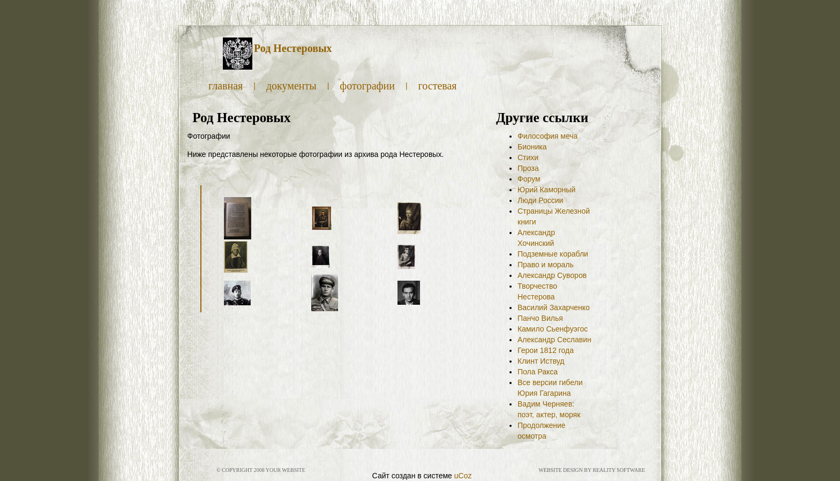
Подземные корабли (553, 254)
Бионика (532, 146)
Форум (529, 179)
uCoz (463, 475)
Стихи (528, 157)
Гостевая (437, 86)
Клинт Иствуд (541, 361)
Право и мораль (546, 264)
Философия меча (548, 136)
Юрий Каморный (546, 189)
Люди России (540, 200)
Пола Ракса (538, 371)
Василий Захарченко (554, 307)
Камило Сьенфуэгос (553, 329)
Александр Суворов (552, 275)
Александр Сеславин (554, 339)
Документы (291, 86)
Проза (528, 168)
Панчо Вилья (540, 318)
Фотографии (367, 86)
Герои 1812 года (546, 350)
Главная (225, 86)
